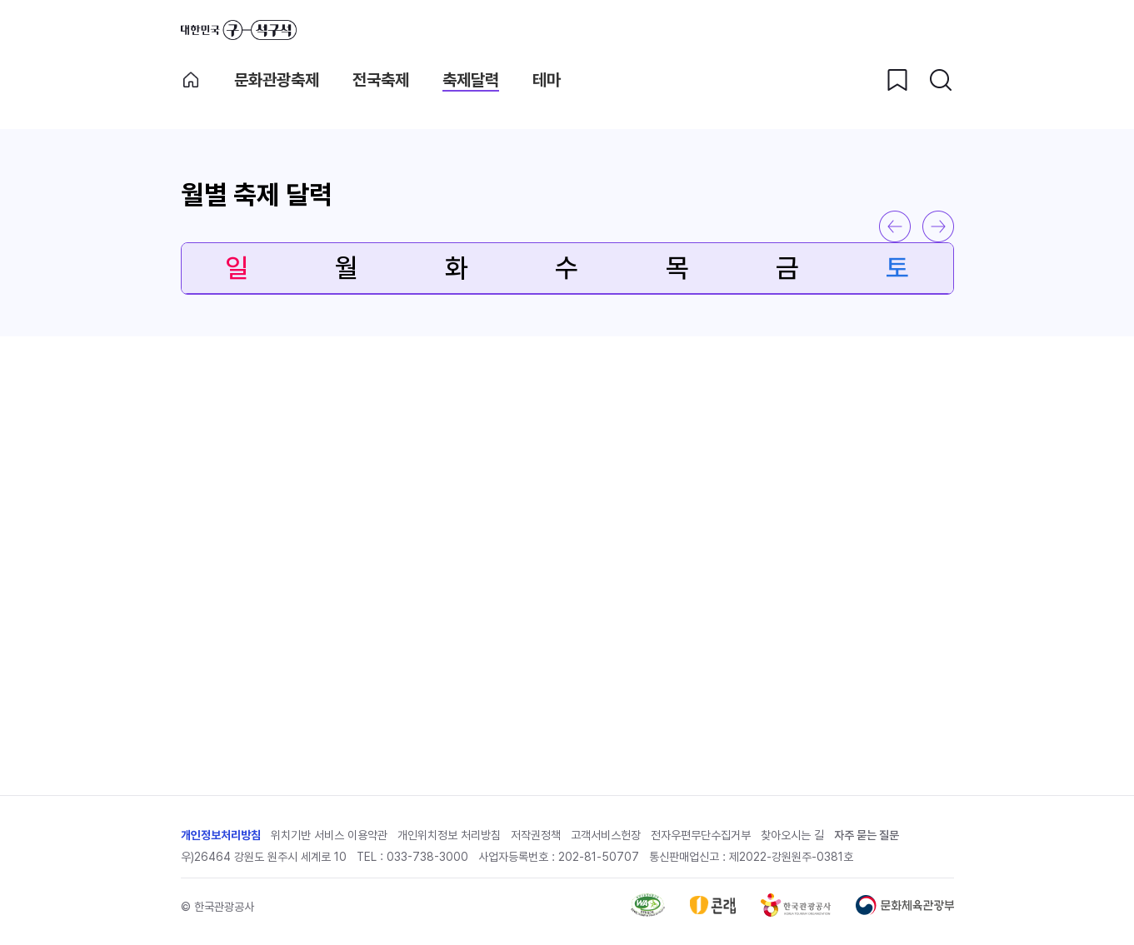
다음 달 (938, 226)
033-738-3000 (427, 856)
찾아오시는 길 (792, 835)
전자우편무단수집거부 (701, 835)
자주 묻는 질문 (866, 835)
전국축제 (380, 80)
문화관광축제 (276, 80)
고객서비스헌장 (606, 835)
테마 (546, 80)
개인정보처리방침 (221, 835)
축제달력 (470, 80)
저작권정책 (536, 835)
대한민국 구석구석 (239, 30)
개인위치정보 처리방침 (449, 835)
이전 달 (895, 226)
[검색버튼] (940, 80)
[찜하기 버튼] (897, 80)
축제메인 (191, 80)
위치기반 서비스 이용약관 (329, 835)
